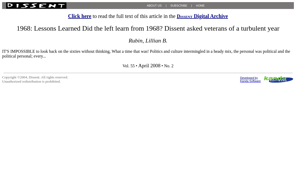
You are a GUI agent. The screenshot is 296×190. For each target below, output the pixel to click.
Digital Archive (202, 16)
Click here (79, 16)
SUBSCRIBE (179, 5)
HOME (200, 5)
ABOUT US (154, 5)
